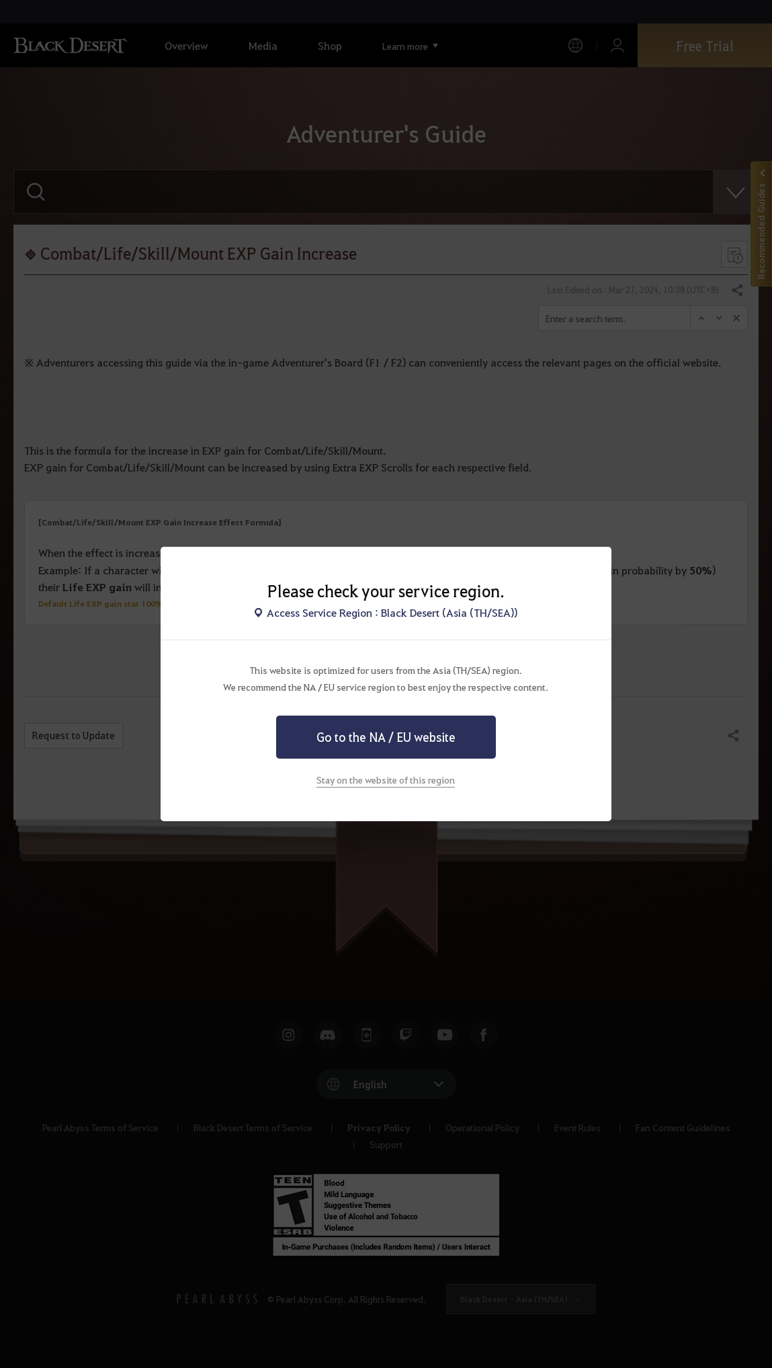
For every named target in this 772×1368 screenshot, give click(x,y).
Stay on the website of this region (385, 779)
